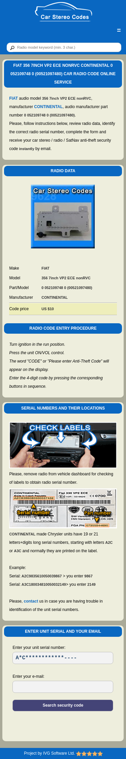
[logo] (63, 12)
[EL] (62, 687)
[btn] (11, 47)
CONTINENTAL (48, 106)
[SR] (62, 658)
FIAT (13, 98)
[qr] (64, 47)
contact (31, 601)
